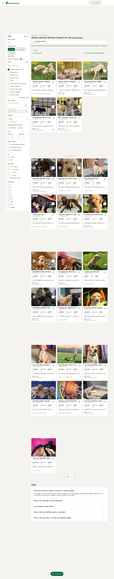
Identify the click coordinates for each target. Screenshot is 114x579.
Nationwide (77, 38)
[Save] (53, 82)
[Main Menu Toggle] (2, 2)
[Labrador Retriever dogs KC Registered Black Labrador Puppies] (43, 297)
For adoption (20, 49)
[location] (18, 106)
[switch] (22, 59)
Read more (104, 45)
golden (35, 50)
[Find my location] (25, 105)
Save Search (37, 53)
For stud (11, 53)
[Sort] (95, 53)
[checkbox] (8, 69)
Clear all (26, 36)
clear (27, 62)
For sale (11, 49)
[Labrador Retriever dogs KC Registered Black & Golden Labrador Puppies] (43, 107)
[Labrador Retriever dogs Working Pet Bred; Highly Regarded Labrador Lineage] (95, 71)
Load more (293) (23, 97)
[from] (12, 137)
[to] (23, 137)
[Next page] (74, 476)
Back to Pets (11, 39)
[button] (95, 71)
